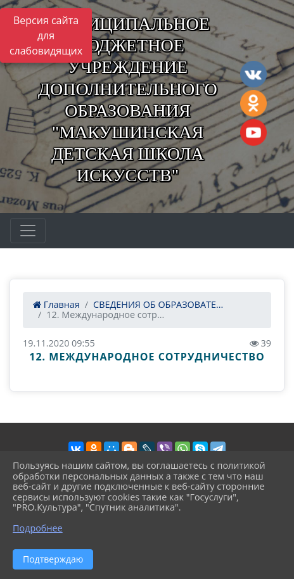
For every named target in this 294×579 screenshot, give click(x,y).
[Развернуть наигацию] (28, 230)
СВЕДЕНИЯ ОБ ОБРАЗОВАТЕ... (158, 304)
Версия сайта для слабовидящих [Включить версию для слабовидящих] (46, 35)
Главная (56, 304)
